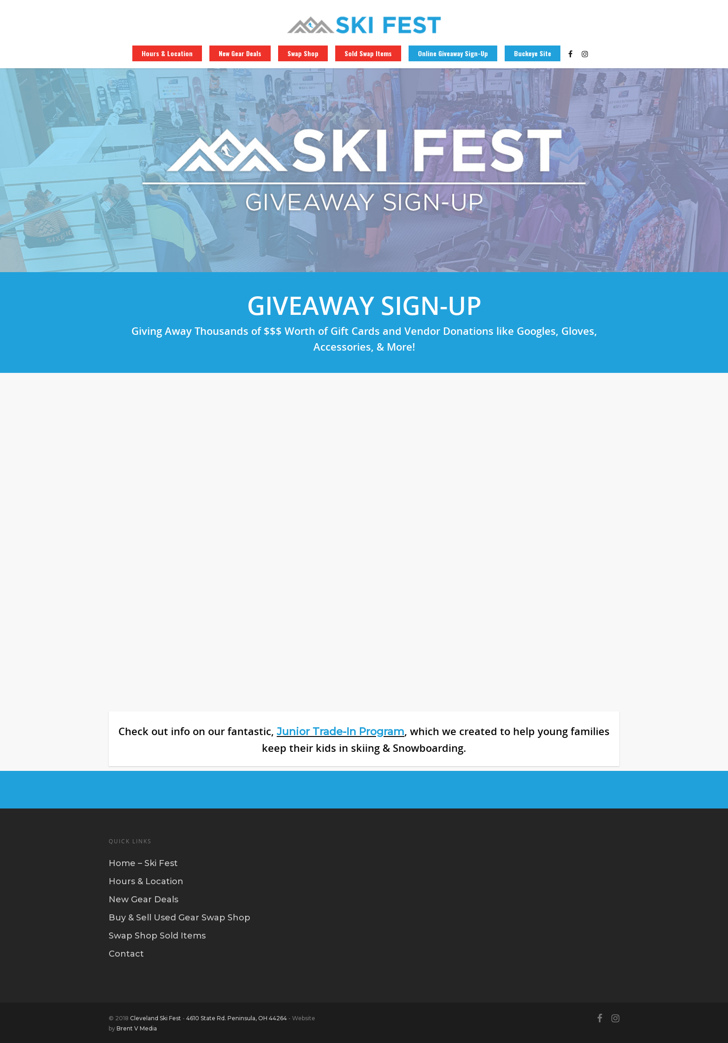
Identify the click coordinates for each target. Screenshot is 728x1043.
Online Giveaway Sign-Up (453, 53)
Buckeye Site (532, 53)
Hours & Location (167, 53)
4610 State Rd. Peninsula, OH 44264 (236, 1018)
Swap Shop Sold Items (157, 936)
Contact (126, 954)
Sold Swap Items (368, 53)
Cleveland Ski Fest (155, 1018)
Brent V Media (137, 1028)
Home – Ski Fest (143, 863)
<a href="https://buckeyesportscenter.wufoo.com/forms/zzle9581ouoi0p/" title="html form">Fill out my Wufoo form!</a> (364, 535)
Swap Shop (302, 53)
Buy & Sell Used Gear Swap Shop (179, 918)
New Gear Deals (240, 53)
